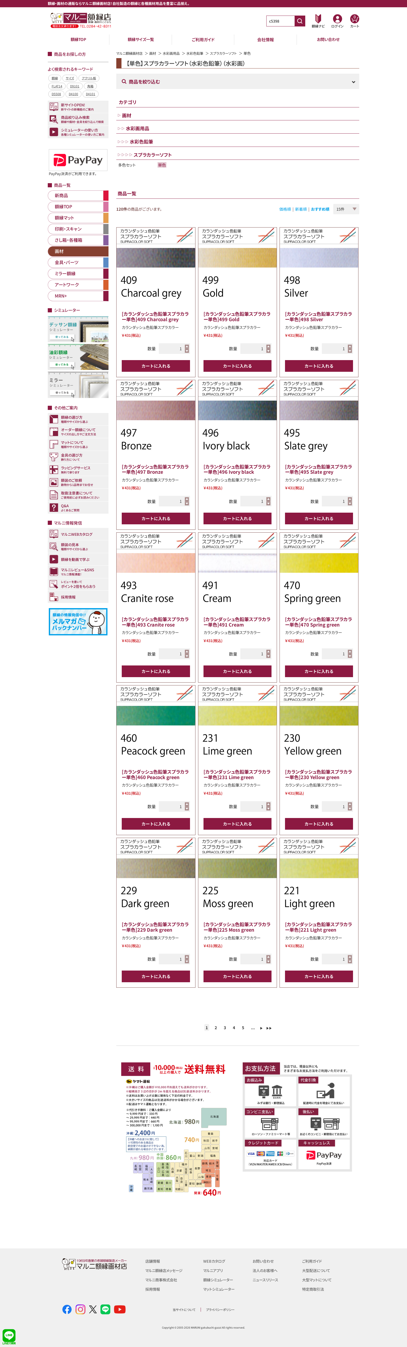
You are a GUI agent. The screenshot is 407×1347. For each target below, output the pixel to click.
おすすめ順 (320, 209)
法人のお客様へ (266, 1270)
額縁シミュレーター (219, 1279)
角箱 (90, 86)
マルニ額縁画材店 (130, 53)
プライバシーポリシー (220, 1309)
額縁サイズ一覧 (141, 39)
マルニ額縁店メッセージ (165, 1270)
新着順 (301, 209)
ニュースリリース (266, 1279)
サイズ (70, 78)
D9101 (74, 86)
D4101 (90, 94)
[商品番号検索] (300, 21)
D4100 (73, 94)
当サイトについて (184, 1309)
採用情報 (153, 1289)
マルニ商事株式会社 (162, 1279)
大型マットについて (318, 1279)
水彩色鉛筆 (199, 53)
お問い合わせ (328, 39)
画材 (155, 53)
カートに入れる (156, 366)
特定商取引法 (313, 1289)
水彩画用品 (174, 53)
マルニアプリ (213, 1270)
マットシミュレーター (220, 1289)
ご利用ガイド (203, 39)
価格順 (285, 209)
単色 (162, 165)
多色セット (127, 165)
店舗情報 (153, 1261)
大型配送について (317, 1270)
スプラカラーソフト (229, 53)
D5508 (56, 94)
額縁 (55, 78)
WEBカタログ (214, 1261)
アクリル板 (89, 78)
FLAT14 (57, 86)
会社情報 (265, 39)
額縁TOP (78, 39)
